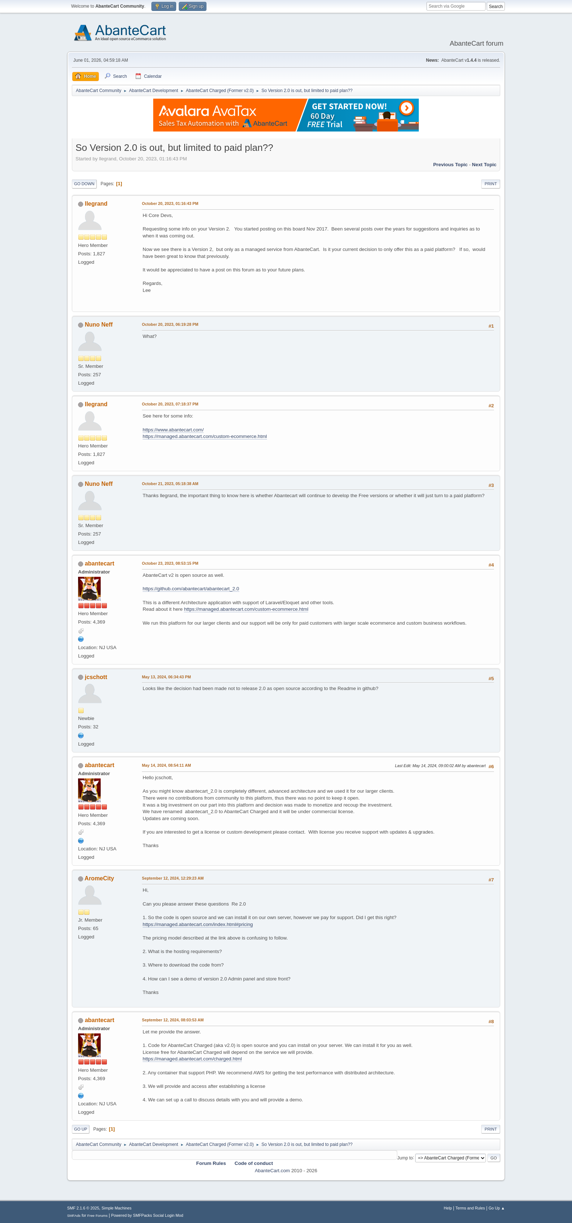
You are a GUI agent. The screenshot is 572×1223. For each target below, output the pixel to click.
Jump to (405, 1157)
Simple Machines (116, 1208)
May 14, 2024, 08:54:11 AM (166, 765)
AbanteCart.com (272, 1170)
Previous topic (450, 164)
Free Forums (97, 1216)
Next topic (484, 164)
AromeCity (99, 878)
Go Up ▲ (496, 1208)
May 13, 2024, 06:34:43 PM (166, 677)
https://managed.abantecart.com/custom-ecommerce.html (205, 436)
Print (490, 184)
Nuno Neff (98, 324)
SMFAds (74, 1216)
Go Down (84, 184)
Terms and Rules (470, 1208)
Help (448, 1208)
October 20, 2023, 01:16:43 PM (170, 203)
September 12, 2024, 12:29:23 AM (173, 878)
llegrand (96, 204)
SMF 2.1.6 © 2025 (83, 1208)
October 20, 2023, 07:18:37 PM (170, 404)
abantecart (99, 563)
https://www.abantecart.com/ (173, 430)
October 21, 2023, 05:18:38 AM (170, 483)
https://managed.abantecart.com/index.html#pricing (198, 924)
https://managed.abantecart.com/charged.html (192, 1059)
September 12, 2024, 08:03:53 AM (173, 1020)
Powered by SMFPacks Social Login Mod (147, 1215)
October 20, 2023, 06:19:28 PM (170, 324)
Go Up (80, 1129)
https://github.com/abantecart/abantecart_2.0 (191, 588)
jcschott (96, 677)
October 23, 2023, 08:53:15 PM (170, 563)
